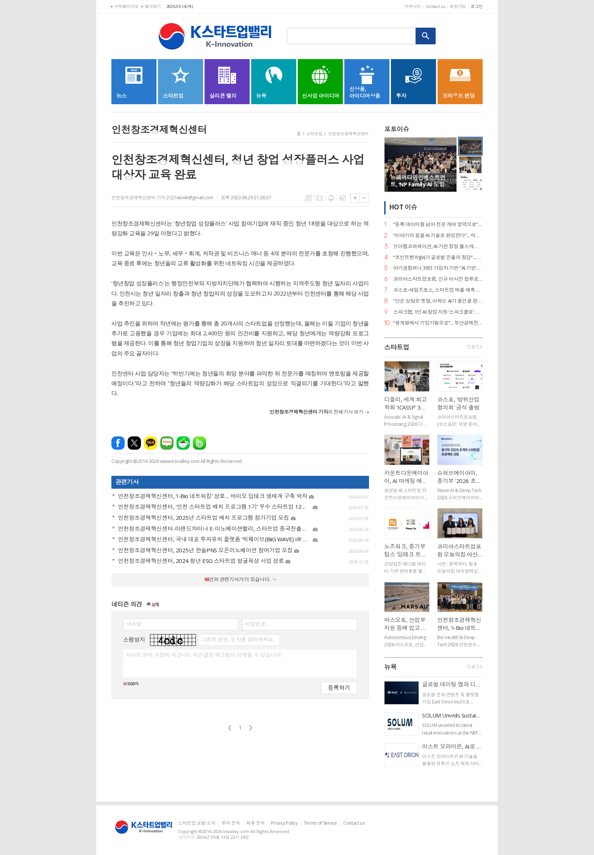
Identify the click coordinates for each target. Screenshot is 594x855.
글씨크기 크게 (355, 198)
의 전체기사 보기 (316, 411)
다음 (250, 728)
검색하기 (426, 36)
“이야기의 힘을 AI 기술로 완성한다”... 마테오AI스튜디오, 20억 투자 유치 (438, 235)
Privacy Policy (284, 823)
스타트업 (314, 133)
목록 (308, 198)
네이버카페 (183, 443)
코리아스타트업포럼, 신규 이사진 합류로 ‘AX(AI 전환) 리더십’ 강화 (438, 279)
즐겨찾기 (153, 6)
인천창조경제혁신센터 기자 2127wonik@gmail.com (162, 197)
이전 (229, 728)
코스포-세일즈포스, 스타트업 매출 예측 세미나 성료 (438, 290)
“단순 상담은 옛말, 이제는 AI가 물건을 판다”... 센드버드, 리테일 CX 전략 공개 (438, 301)
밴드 (199, 443)
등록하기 (339, 687)
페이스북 (118, 443)
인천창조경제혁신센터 (348, 133)
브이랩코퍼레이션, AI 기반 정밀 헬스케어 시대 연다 (438, 246)
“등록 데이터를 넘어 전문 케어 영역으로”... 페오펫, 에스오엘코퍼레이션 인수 (438, 224)
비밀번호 (255, 624)
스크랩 (342, 198)
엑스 (134, 443)
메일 (320, 198)
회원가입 (458, 6)
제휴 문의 (255, 823)
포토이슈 (396, 129)
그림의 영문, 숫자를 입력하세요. (237, 639)
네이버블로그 (167, 443)
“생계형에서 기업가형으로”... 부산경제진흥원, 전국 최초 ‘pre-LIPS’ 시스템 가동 (438, 323)
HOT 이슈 (403, 207)
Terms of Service (320, 823)
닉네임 (133, 624)
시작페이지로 (126, 6)
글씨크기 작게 (364, 198)
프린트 (331, 198)
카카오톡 (150, 443)
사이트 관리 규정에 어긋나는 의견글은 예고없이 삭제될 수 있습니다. (203, 655)
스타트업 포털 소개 (196, 823)
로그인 (477, 6)
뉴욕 (390, 667)
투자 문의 (230, 823)
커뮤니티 (413, 6)
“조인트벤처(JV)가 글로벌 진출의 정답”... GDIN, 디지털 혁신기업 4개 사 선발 (438, 257)
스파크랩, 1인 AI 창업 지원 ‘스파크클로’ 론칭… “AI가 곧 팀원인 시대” (438, 312)
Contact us (435, 6)
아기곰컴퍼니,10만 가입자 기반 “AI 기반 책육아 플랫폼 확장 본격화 (438, 268)
